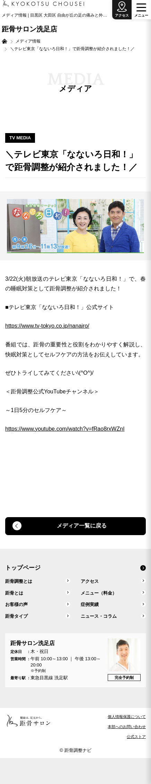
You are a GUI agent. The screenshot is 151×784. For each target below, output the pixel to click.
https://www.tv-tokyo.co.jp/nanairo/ (47, 326)
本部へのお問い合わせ (127, 727)
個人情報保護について (127, 717)
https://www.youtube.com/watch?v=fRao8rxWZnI (65, 429)
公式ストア (136, 737)
